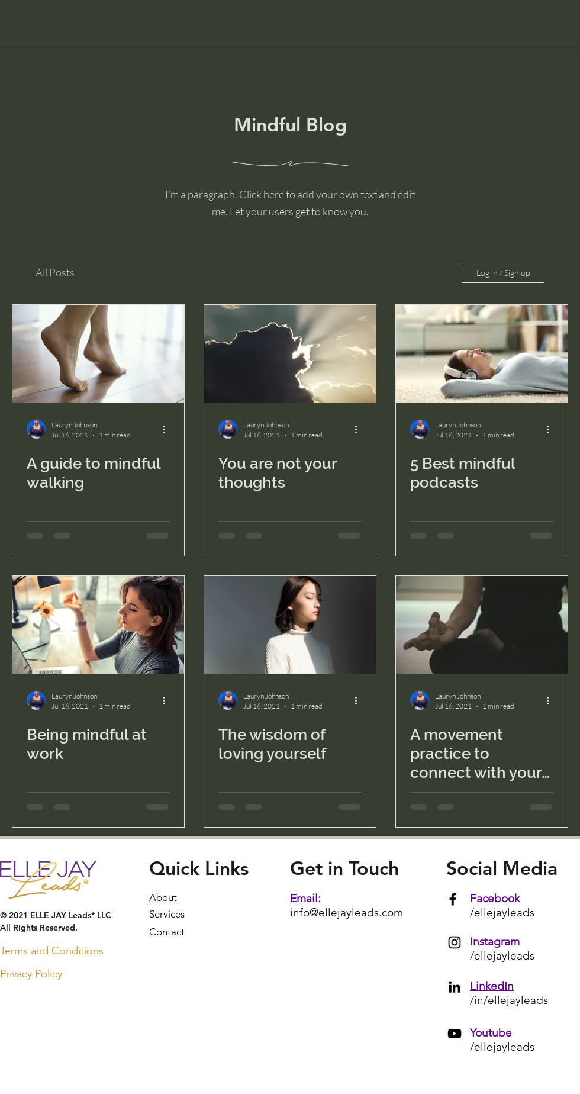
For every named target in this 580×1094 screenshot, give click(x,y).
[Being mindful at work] (98, 625)
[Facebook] (452, 899)
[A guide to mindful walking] (98, 354)
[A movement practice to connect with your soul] (482, 625)
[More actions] (168, 429)
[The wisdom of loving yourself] (290, 625)
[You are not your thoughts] (290, 354)
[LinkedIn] (454, 987)
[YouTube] (454, 1033)
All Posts (55, 272)
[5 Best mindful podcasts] (482, 354)
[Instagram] (454, 942)
